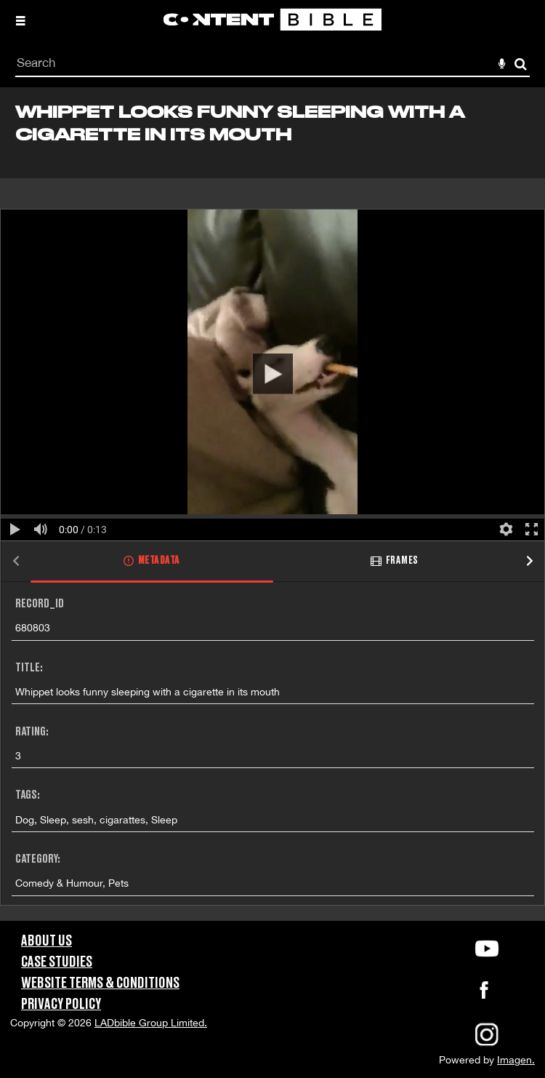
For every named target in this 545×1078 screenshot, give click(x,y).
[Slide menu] (20, 20)
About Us (46, 941)
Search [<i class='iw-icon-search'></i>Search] (520, 64)
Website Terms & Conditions (100, 983)
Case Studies (56, 962)
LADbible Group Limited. (150, 1023)
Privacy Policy (61, 1004)
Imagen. (516, 1060)
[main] (272, 504)
